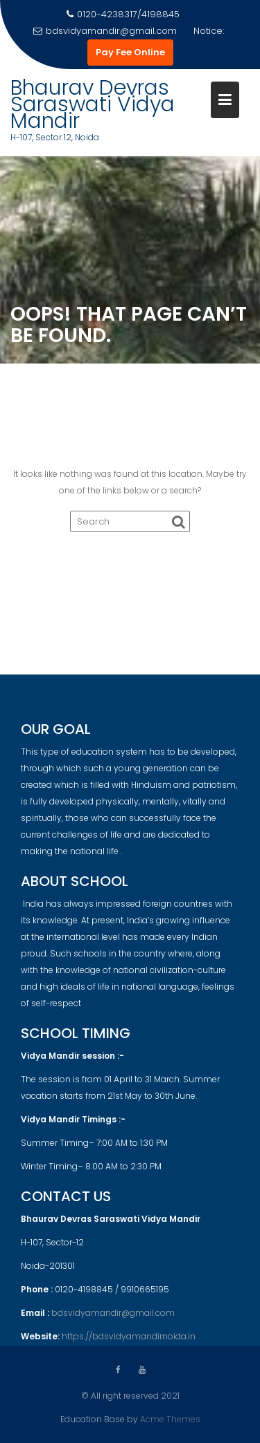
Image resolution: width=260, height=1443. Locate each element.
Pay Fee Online (130, 52)
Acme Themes (170, 1418)
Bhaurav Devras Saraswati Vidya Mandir (92, 104)
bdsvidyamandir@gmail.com (105, 30)
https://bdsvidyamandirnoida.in (129, 1342)
